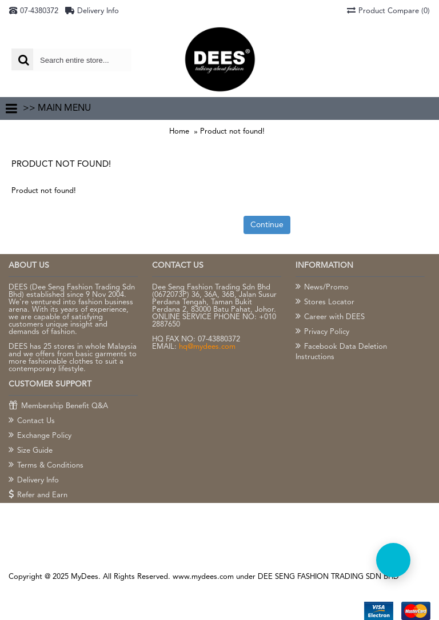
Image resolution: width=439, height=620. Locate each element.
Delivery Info (34, 480)
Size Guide (31, 451)
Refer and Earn (38, 495)
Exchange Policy (40, 436)
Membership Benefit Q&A (58, 406)
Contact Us (32, 421)
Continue (267, 225)
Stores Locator (325, 302)
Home (179, 131)
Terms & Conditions (46, 465)
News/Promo (322, 287)
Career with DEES (330, 317)
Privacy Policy (322, 332)
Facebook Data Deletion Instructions (341, 352)
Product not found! (232, 131)
